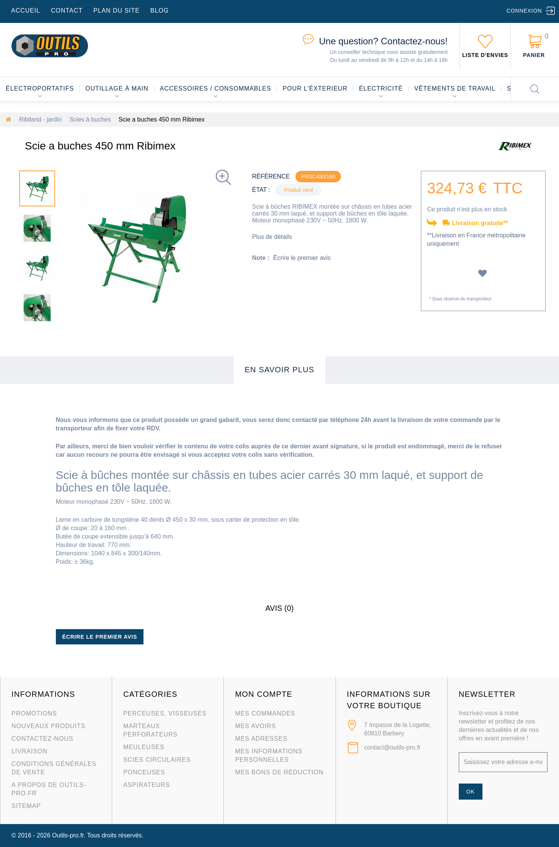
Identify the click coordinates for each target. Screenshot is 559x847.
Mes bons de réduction (279, 772)
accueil (25, 10)
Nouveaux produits (48, 726)
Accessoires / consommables (215, 88)
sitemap (26, 806)
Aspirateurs (146, 785)
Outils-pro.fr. (68, 835)
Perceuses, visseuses (165, 713)
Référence (271, 176)
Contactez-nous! (383, 41)
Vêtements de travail (454, 88)
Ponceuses (144, 772)
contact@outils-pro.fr (392, 747)
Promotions (34, 713)
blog (159, 10)
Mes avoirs (255, 726)
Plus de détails (272, 237)
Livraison (29, 751)
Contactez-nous (42, 738)
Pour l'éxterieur (315, 88)
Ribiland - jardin (40, 119)
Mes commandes (265, 713)
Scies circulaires (157, 759)
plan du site (116, 10)
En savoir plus (279, 369)
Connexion (524, 11)
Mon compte (263, 694)
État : (261, 190)
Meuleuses (143, 747)
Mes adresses (261, 738)
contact (67, 10)
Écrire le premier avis (302, 258)
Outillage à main (116, 88)
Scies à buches (90, 119)
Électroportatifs (40, 88)
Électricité (381, 88)
